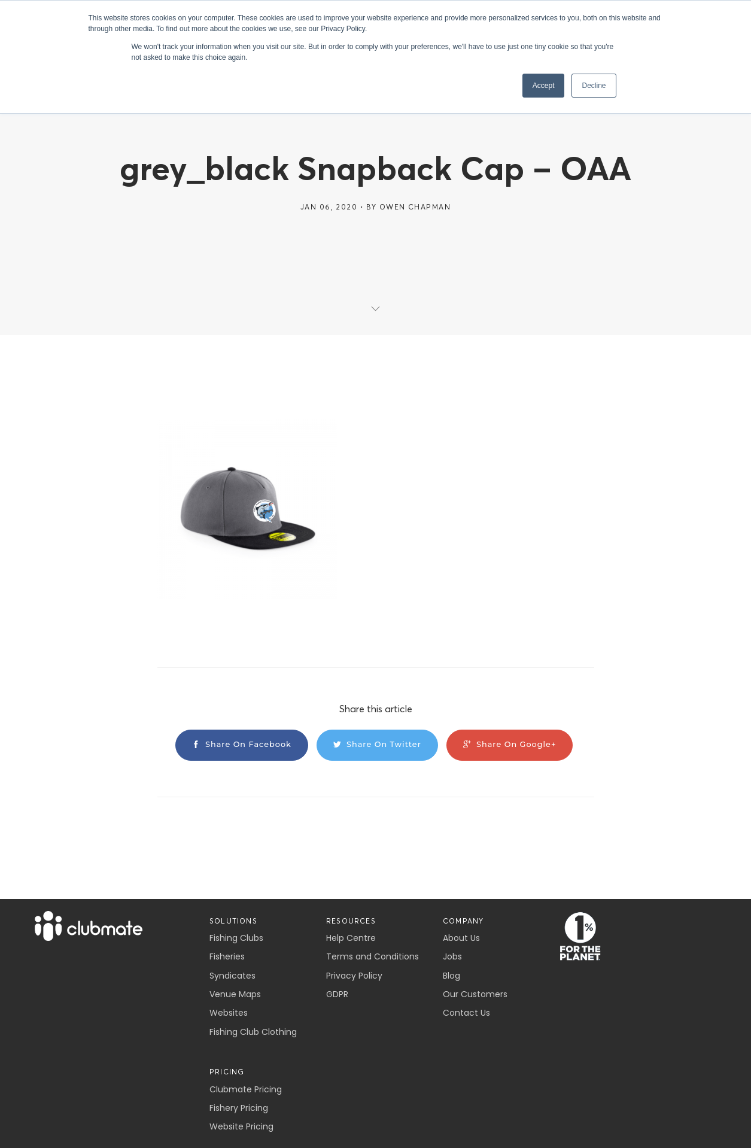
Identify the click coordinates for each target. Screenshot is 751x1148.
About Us (461, 938)
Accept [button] (544, 85)
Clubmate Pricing (245, 1089)
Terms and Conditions (372, 956)
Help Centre (351, 938)
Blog (451, 976)
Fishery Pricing (238, 1108)
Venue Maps (235, 994)
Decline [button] (594, 85)
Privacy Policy (354, 976)
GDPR (337, 994)
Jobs (452, 956)
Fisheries (227, 956)
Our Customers (475, 994)
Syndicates (232, 976)
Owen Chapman (415, 206)
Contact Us (466, 1013)
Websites (228, 1013)
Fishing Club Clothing (253, 1032)
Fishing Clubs (236, 938)
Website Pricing (241, 1126)
